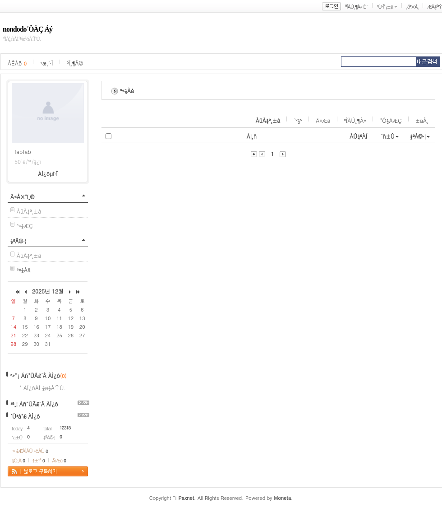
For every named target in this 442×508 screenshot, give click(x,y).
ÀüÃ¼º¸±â (29, 211)
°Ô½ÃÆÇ (391, 120)
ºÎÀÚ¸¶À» (355, 120)
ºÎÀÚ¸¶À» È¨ (356, 6)
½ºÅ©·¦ (18, 241)
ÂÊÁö (17, 63)
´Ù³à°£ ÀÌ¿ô (25, 416)
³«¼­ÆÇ (25, 225)
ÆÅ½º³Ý (434, 6)
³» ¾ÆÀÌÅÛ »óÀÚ (30, 450)
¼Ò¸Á (18, 460)
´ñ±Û (388, 136)
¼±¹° (38, 460)
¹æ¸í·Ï (46, 63)
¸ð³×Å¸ (412, 6)
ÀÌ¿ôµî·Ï (48, 173)
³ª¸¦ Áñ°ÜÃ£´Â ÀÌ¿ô (34, 404)
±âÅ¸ (421, 120)
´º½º (298, 120)
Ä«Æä (323, 120)
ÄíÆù (59, 460)
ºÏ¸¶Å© (75, 63)
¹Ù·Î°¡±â (385, 6)
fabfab (22, 151)
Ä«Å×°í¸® (22, 196)
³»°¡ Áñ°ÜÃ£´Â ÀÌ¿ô (35, 375)
